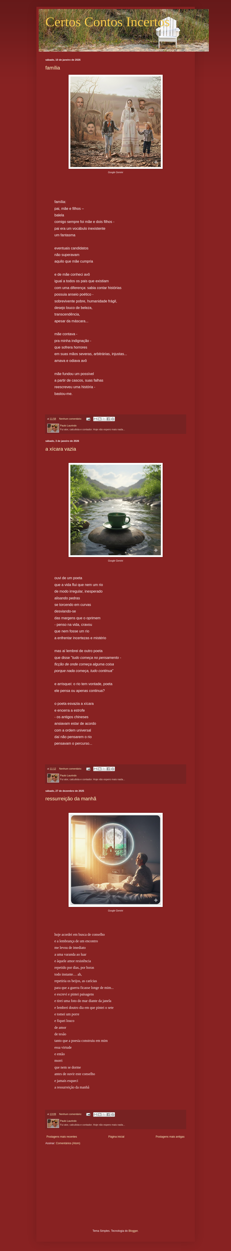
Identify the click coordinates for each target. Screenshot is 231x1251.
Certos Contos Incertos (107, 21)
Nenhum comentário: (70, 418)
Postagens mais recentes (62, 1136)
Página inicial (116, 1136)
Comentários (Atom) (68, 1143)
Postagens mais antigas (170, 1136)
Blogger (133, 1230)
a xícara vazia (60, 449)
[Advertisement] (115, 1190)
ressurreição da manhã (70, 798)
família (52, 68)
